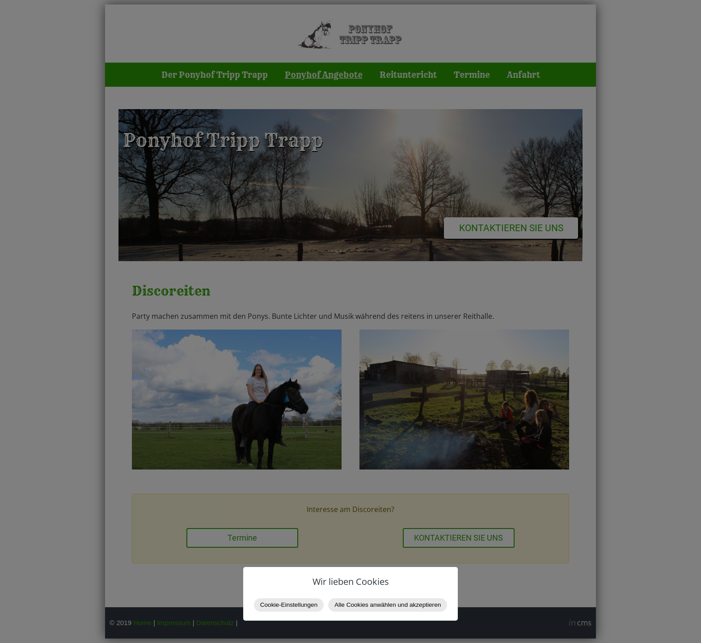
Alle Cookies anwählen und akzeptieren (387, 604)
